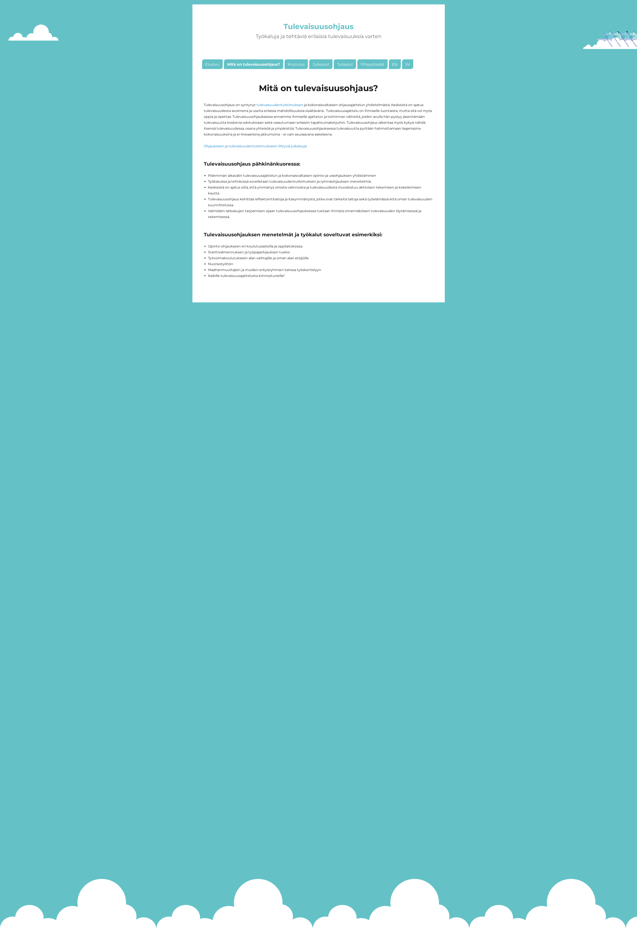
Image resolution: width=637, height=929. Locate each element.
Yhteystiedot (372, 75)
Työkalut (345, 75)
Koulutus (296, 75)
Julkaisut (321, 75)
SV (407, 75)
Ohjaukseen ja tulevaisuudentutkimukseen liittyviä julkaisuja (255, 157)
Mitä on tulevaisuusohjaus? (253, 75)
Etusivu (212, 75)
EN (394, 75)
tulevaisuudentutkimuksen (280, 116)
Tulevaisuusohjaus (318, 32)
